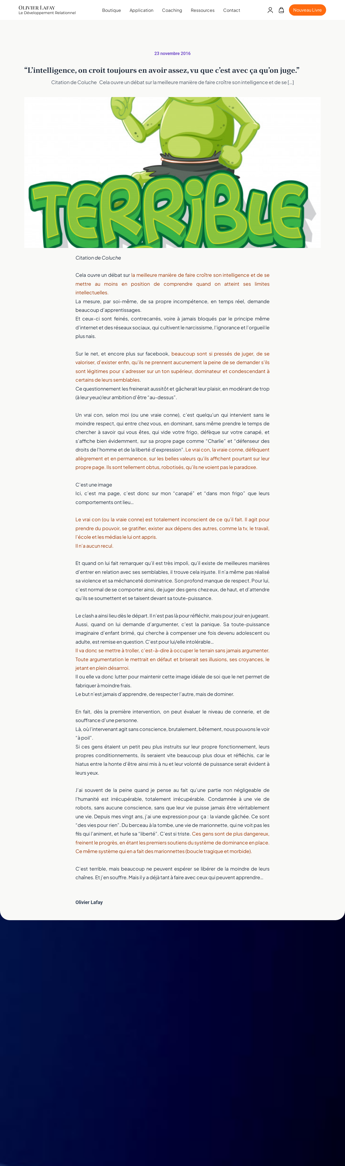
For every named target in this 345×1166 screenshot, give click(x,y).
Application (141, 10)
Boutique (111, 10)
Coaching (172, 10)
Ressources (203, 10)
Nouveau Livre (307, 10)
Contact (231, 10)
